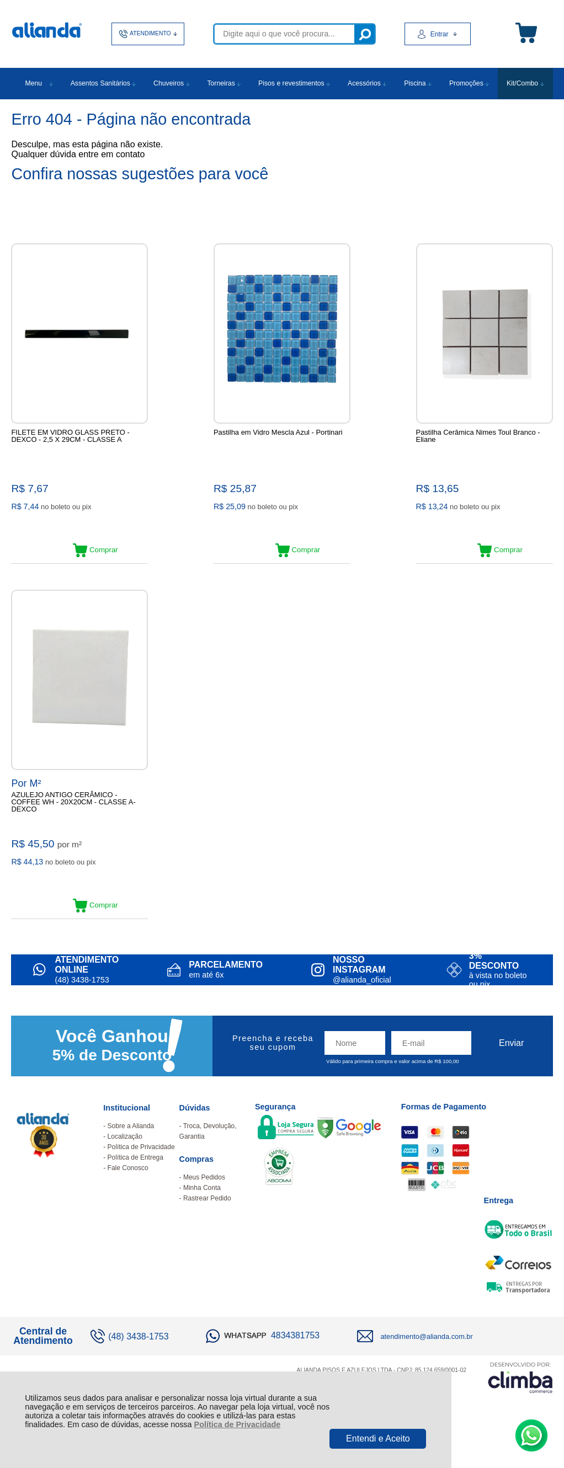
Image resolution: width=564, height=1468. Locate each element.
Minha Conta (202, 1212)
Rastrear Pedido (207, 1223)
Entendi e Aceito (378, 1438)
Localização (125, 1161)
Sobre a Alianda (131, 1151)
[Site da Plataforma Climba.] (520, 1402)
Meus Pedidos (204, 1202)
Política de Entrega (135, 1182)
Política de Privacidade (237, 1424)
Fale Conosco (128, 1193)
